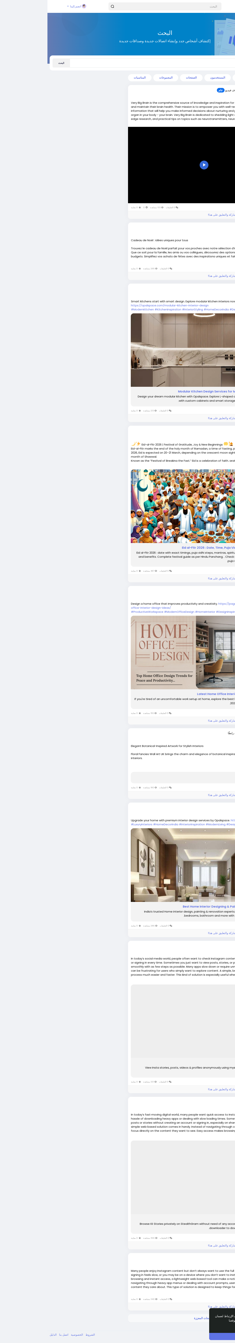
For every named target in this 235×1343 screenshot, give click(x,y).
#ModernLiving (168, 824)
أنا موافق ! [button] (197, 1336)
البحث (14, 63)
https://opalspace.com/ (200, 820)
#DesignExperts (189, 824)
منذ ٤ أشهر (212, 94)
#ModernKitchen (95, 309)
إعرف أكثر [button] (219, 1325)
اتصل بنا (16, 1335)
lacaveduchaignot (204, 227)
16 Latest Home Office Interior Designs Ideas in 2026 (188, 694)
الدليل (5, 1335)
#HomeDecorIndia (168, 309)
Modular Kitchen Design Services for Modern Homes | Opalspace (179, 392)
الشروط (42, 1335)
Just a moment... (214, 777)
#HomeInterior (158, 612)
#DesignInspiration (181, 612)
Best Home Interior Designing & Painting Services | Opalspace (181, 907)
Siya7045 (210, 288)
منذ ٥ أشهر (212, 594)
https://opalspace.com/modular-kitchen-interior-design (122, 305)
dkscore (211, 430)
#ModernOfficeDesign (132, 612)
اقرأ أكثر (225, 125)
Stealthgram (217, 1219)
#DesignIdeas (191, 309)
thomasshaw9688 (204, 90)
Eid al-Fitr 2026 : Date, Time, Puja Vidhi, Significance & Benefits (180, 548)
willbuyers (210, 946)
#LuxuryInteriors (94, 824)
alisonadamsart (206, 733)
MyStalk (221, 1063)
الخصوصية (29, 1335)
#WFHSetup (203, 612)
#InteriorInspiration (145, 824)
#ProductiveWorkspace (100, 612)
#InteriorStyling (145, 309)
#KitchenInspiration (120, 309)
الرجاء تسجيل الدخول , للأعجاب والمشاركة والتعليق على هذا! (195, 215)
